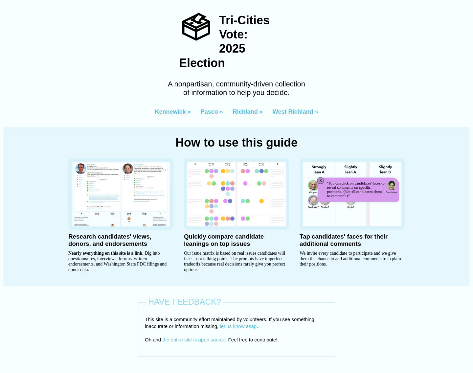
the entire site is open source (193, 339)
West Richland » (295, 111)
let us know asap (238, 326)
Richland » (248, 111)
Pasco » (212, 111)
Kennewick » (173, 111)
